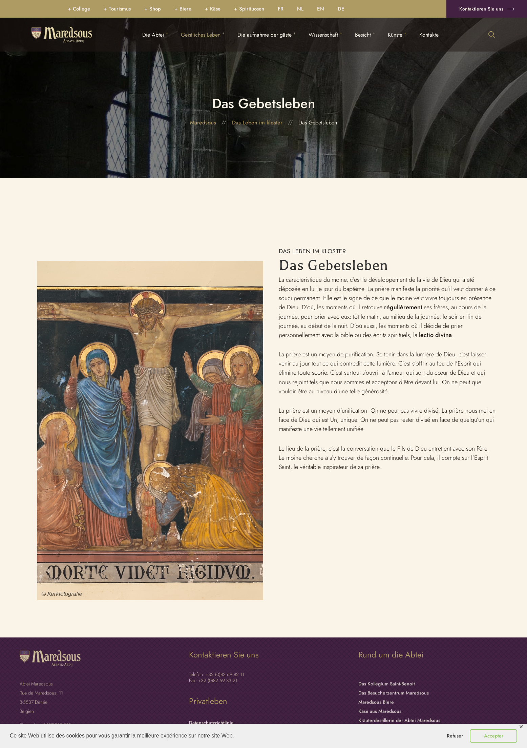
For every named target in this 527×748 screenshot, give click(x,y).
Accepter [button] (493, 735)
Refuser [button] (455, 735)
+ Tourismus (117, 9)
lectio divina (434, 335)
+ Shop (152, 9)
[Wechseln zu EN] (320, 9)
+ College (79, 9)
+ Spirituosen (249, 9)
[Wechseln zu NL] (300, 9)
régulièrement (403, 307)
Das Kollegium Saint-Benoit (386, 722)
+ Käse (212, 9)
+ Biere (182, 9)
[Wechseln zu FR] (280, 9)
